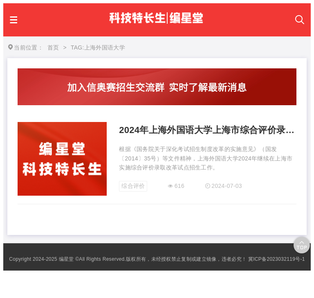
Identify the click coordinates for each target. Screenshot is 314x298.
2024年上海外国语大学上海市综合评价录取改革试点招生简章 (207, 130)
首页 (53, 47)
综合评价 (133, 186)
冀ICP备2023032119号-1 (276, 259)
